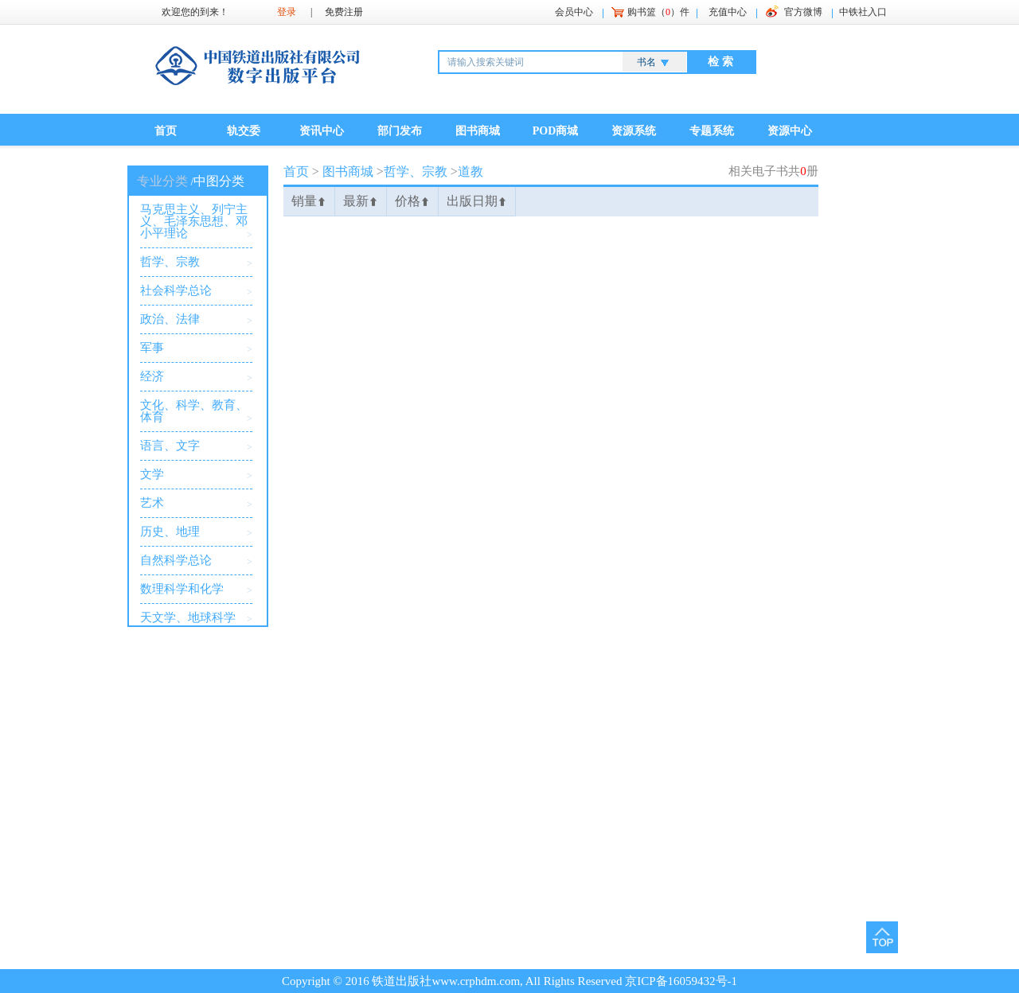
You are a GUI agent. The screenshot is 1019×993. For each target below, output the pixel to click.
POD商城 (556, 131)
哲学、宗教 (415, 171)
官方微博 (803, 12)
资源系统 (633, 131)
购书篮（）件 (658, 12)
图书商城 (477, 131)
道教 (470, 171)
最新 (360, 201)
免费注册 (344, 12)
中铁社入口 (863, 12)
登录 (286, 12)
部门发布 (399, 131)
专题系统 (711, 131)
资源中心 (789, 131)
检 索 (720, 62)
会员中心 (574, 12)
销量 (308, 201)
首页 (165, 131)
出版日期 (477, 201)
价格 (412, 201)
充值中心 (728, 12)
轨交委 (243, 131)
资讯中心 (321, 131)
